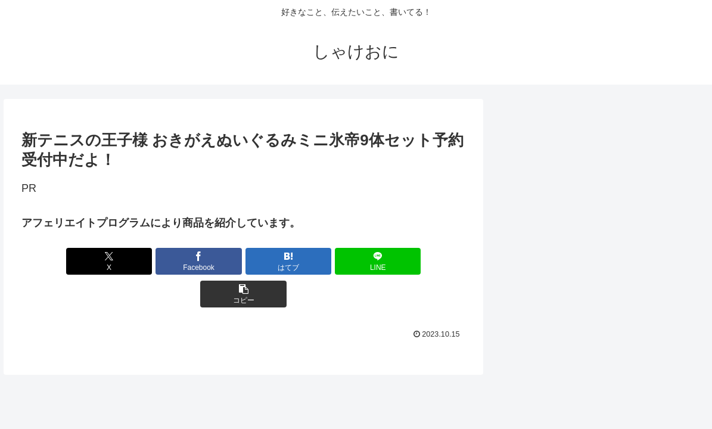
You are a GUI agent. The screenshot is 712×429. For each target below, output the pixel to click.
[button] (392, 261)
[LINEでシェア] (317, 261)
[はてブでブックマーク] (243, 261)
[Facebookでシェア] (168, 261)
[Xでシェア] (94, 261)
